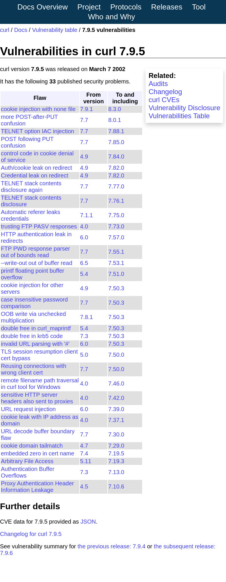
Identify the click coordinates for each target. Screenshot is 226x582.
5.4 (84, 274)
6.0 (84, 237)
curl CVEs (163, 100)
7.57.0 (116, 237)
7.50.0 (116, 355)
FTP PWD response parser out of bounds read (35, 251)
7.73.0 (116, 226)
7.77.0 (116, 186)
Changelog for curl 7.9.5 (30, 534)
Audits (158, 83)
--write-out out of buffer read (36, 263)
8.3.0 (114, 109)
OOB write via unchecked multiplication (33, 317)
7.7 (84, 120)
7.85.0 (116, 142)
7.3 (84, 336)
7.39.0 (116, 409)
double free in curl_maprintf (36, 328)
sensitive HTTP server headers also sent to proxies (37, 398)
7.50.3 (116, 288)
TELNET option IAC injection (37, 131)
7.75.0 (116, 215)
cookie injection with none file (38, 109)
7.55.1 (116, 252)
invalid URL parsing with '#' (35, 344)
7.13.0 (116, 472)
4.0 (84, 226)
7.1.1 (86, 215)
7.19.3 (116, 461)
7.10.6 (116, 486)
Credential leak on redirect (34, 175)
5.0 (84, 355)
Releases (166, 7)
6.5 (84, 263)
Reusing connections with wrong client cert (33, 369)
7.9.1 (86, 109)
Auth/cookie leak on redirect (36, 168)
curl (4, 30)
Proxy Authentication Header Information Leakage (37, 486)
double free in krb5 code (32, 336)
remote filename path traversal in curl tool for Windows (40, 383)
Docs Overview (42, 7)
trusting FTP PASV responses (39, 226)
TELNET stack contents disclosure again (31, 186)
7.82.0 (116, 168)
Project (89, 7)
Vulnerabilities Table (179, 116)
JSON (88, 521)
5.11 (85, 461)
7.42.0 (116, 398)
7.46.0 (116, 383)
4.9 (84, 156)
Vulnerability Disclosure (184, 108)
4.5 (84, 486)
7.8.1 (86, 317)
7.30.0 (116, 434)
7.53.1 (116, 263)
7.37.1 (116, 420)
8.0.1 (114, 120)
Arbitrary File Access (27, 461)
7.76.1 (116, 201)
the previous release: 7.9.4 (112, 546)
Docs (20, 30)
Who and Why (111, 16)
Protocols (125, 7)
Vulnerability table (54, 30)
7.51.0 (116, 274)
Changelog (165, 92)
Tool (199, 7)
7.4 (84, 453)
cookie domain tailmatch (32, 445)
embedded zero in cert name (37, 453)
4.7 (84, 445)
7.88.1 (116, 131)
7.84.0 (116, 156)
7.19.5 (116, 453)
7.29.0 (116, 445)
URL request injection (28, 409)
